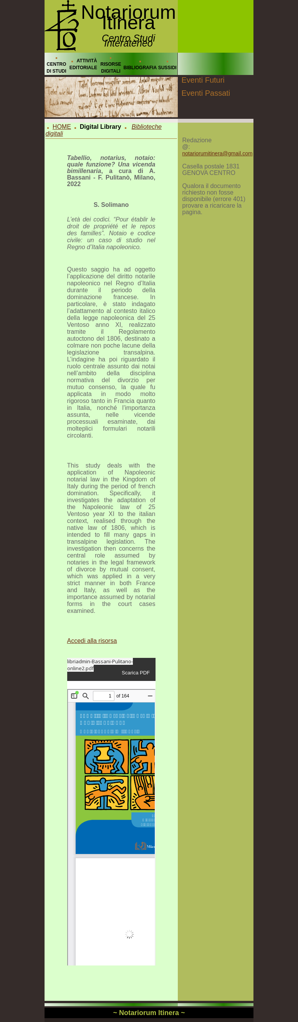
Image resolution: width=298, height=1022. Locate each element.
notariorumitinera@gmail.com (217, 153)
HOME (62, 126)
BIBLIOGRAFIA (140, 67)
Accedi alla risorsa (92, 641)
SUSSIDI (167, 67)
